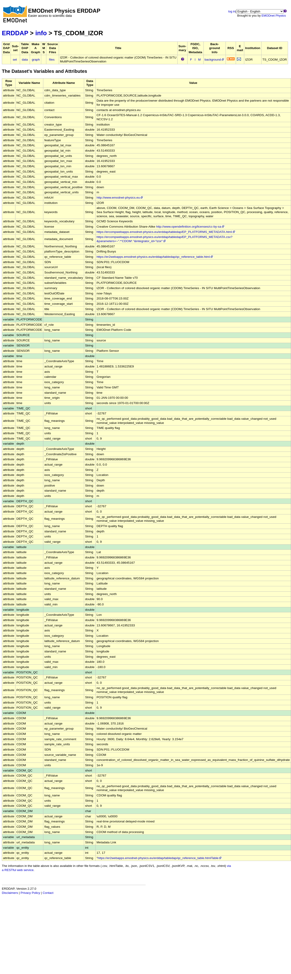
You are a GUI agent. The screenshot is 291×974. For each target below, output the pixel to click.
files (52, 59)
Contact (48, 893)
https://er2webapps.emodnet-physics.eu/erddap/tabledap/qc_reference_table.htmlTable (160, 858)
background (215, 59)
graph (36, 59)
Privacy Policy (30, 893)
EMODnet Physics (274, 15)
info (41, 33)
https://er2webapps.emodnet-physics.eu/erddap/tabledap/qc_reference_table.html (155, 256)
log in (231, 11)
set (15, 59)
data (25, 59)
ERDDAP (15, 33)
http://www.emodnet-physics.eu (120, 197)
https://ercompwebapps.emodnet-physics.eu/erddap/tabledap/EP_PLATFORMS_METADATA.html (166, 232)
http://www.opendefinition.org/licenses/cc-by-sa (190, 226)
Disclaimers (10, 893)
